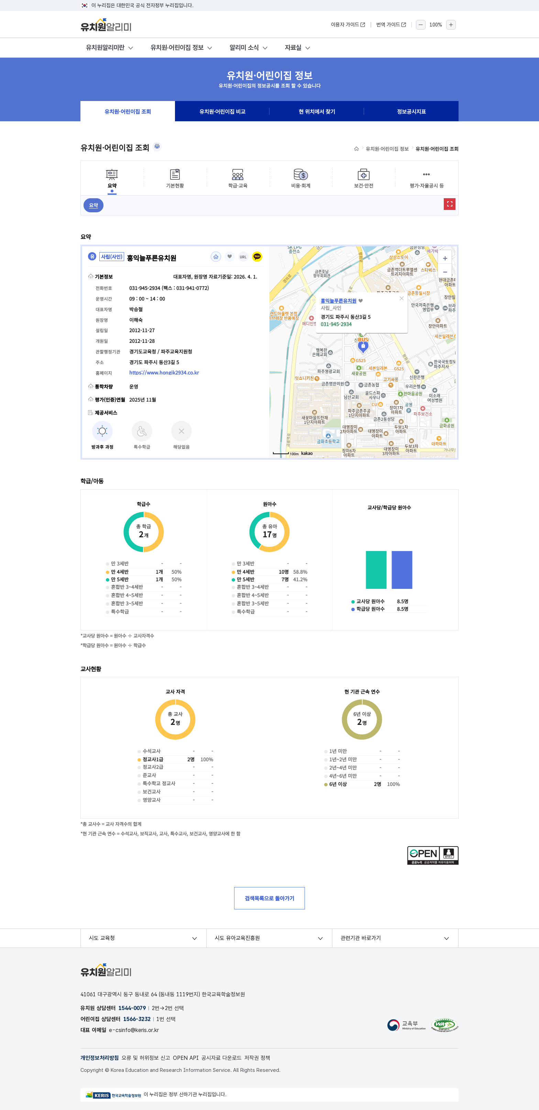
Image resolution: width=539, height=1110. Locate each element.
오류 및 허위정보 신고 (146, 1058)
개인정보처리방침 (99, 1058)
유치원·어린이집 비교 (222, 111)
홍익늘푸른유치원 (338, 300)
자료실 (293, 48)
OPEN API (186, 1058)
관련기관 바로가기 (361, 938)
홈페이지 (216, 256)
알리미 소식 (244, 48)
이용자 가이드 (348, 25)
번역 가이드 (391, 25)
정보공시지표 (411, 111)
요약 (93, 205)
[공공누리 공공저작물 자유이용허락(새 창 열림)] (433, 862)
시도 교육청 (102, 938)
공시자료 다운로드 (221, 1058)
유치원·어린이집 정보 (177, 48)
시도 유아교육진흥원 (237, 938)
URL (243, 257)
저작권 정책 (257, 1058)
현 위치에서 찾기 (317, 111)
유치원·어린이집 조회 (127, 111)
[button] (402, 298)
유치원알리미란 (105, 48)
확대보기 (449, 204)
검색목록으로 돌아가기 (269, 898)
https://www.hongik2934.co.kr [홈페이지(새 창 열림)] (164, 372)
